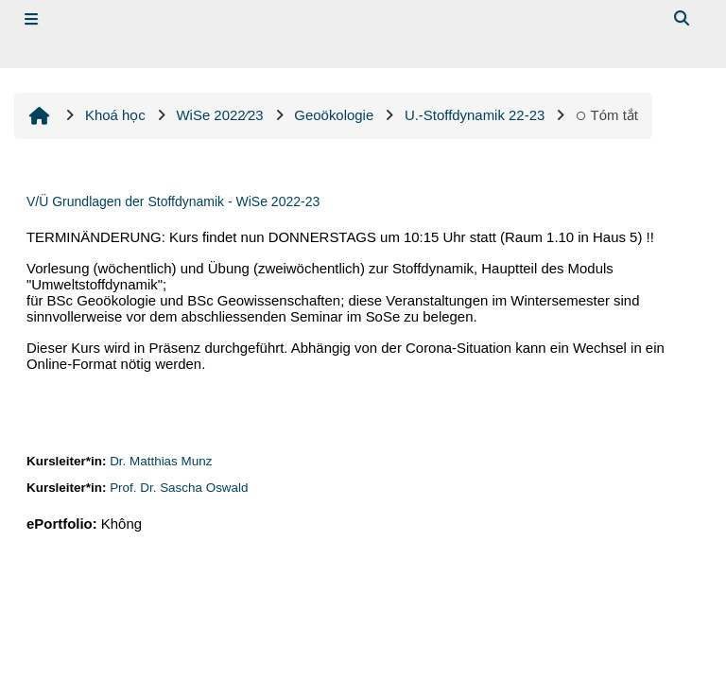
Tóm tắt (607, 115)
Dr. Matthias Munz (161, 461)
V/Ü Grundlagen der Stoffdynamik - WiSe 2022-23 (173, 201)
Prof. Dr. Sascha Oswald (179, 487)
